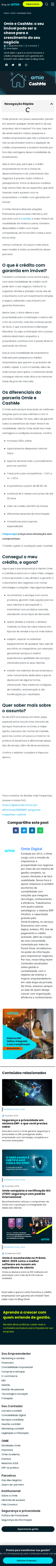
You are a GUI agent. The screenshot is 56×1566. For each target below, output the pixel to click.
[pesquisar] (46, 4)
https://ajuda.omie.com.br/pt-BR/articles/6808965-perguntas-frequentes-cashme (22, 809)
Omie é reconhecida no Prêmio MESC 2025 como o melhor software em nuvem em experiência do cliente (24, 1262)
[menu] (53, 4)
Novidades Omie (24, 13)
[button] (6, 64)
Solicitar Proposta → (28, 1560)
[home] (10, 4)
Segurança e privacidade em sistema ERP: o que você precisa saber (24, 1123)
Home (6, 13)
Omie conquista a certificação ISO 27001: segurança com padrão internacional (26, 1194)
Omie (13, 13)
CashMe (26, 218)
